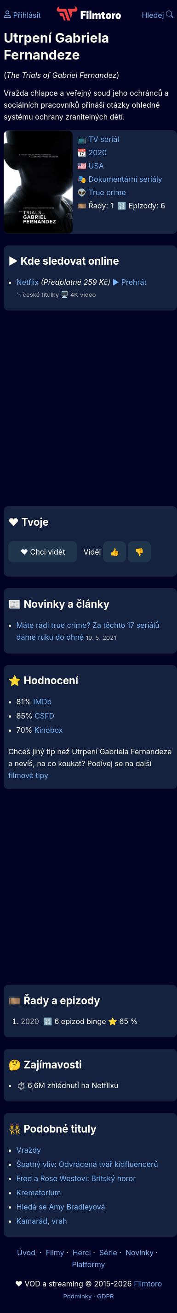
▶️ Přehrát (130, 282)
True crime (107, 192)
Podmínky (77, 1296)
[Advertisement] (86, 408)
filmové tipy (28, 775)
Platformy (88, 1264)
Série (108, 1252)
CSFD (44, 715)
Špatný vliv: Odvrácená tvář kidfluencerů (87, 1164)
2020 (98, 152)
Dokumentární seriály (125, 179)
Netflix (28, 282)
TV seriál (104, 139)
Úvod (27, 1252)
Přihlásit (22, 15)
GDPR (105, 1296)
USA (96, 165)
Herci (82, 1252)
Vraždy (29, 1150)
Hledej (157, 15)
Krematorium (39, 1192)
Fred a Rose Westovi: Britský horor (76, 1178)
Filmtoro (148, 1283)
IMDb (42, 701)
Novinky (140, 1252)
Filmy (55, 1252)
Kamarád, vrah (42, 1221)
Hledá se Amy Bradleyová (61, 1206)
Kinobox (48, 730)
